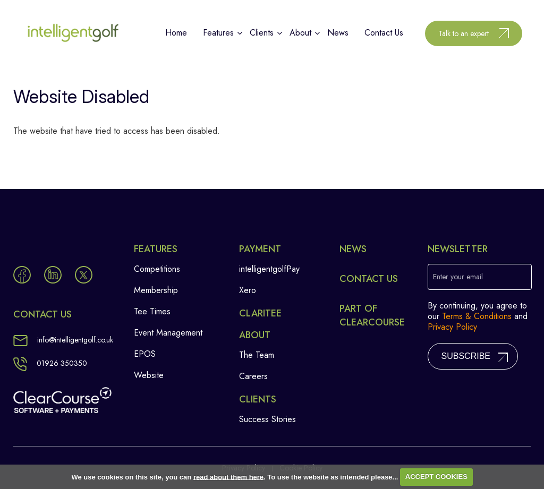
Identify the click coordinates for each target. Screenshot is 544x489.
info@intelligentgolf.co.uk (63, 339)
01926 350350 (50, 363)
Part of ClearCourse (372, 315)
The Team (256, 355)
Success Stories (267, 419)
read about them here (228, 477)
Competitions (157, 269)
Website (149, 375)
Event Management (168, 333)
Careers (253, 376)
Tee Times (152, 311)
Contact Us (368, 279)
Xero (247, 290)
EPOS (145, 354)
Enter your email (458, 276)
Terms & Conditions (477, 316)
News (353, 249)
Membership (156, 290)
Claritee (260, 313)
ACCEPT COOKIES (436, 477)
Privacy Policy (452, 327)
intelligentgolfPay (269, 269)
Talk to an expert (463, 33)
